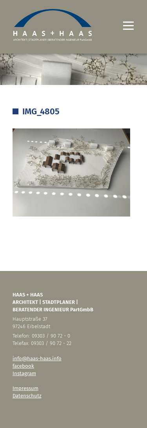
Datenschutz (27, 396)
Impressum (25, 388)
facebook (23, 366)
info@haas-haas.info (37, 358)
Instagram (24, 373)
